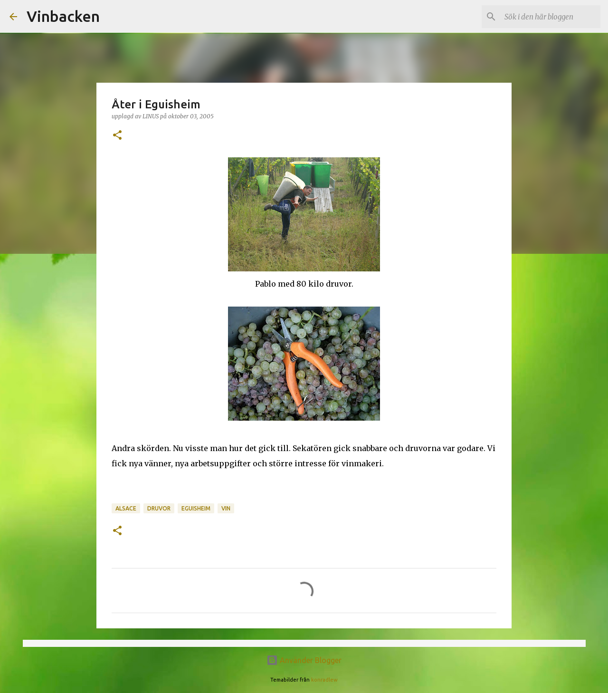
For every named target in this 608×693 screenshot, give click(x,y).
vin (225, 508)
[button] (117, 135)
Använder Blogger (304, 660)
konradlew (324, 680)
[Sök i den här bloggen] (550, 16)
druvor (159, 508)
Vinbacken (63, 16)
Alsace (125, 508)
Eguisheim (195, 508)
